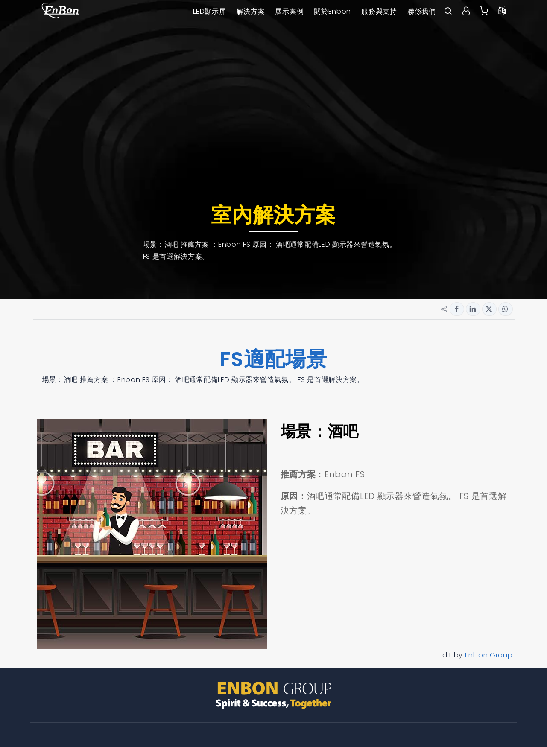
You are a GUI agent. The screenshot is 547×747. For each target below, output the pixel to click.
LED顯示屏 (209, 11)
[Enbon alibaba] (484, 11)
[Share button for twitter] (489, 309)
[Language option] (502, 11)
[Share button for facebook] (457, 309)
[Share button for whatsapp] (505, 309)
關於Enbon (332, 11)
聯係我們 (421, 11)
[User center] (466, 11)
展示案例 (289, 11)
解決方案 (251, 11)
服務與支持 (379, 11)
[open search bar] (448, 11)
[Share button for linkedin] (473, 309)
